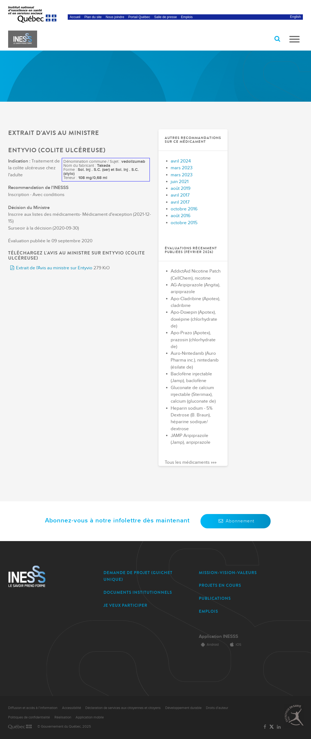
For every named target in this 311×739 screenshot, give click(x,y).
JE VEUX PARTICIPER (125, 605)
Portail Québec (139, 17)
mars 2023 (181, 168)
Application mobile (90, 717)
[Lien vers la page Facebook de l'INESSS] (264, 727)
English (295, 17)
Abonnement (235, 521)
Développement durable (183, 708)
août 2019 (180, 188)
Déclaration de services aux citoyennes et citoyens (123, 708)
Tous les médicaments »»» (190, 462)
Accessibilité (71, 708)
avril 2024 (181, 161)
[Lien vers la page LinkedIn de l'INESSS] (279, 727)
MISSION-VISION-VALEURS (228, 573)
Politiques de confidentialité (29, 717)
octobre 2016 (184, 209)
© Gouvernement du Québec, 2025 (64, 726)
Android (209, 644)
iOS (234, 644)
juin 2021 (180, 181)
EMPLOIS (208, 611)
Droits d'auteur (217, 708)
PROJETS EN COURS (220, 585)
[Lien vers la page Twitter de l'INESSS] (271, 727)
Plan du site (93, 17)
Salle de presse (165, 17)
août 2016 (180, 215)
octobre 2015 (184, 223)
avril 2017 (180, 195)
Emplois (187, 17)
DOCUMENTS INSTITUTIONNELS (137, 592)
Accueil (75, 17)
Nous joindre (115, 17)
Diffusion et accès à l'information (32, 708)
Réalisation (62, 717)
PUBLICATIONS (215, 598)
